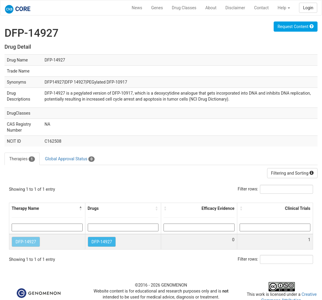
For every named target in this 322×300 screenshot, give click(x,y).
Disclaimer (235, 7)
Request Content (296, 26)
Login (308, 7)
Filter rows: (248, 189)
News (137, 7)
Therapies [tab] (22, 159)
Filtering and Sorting (292, 173)
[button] (81, 208)
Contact (261, 7)
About (210, 7)
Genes (157, 7)
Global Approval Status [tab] (70, 159)
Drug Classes (184, 7)
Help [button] (284, 7)
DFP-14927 (26, 241)
